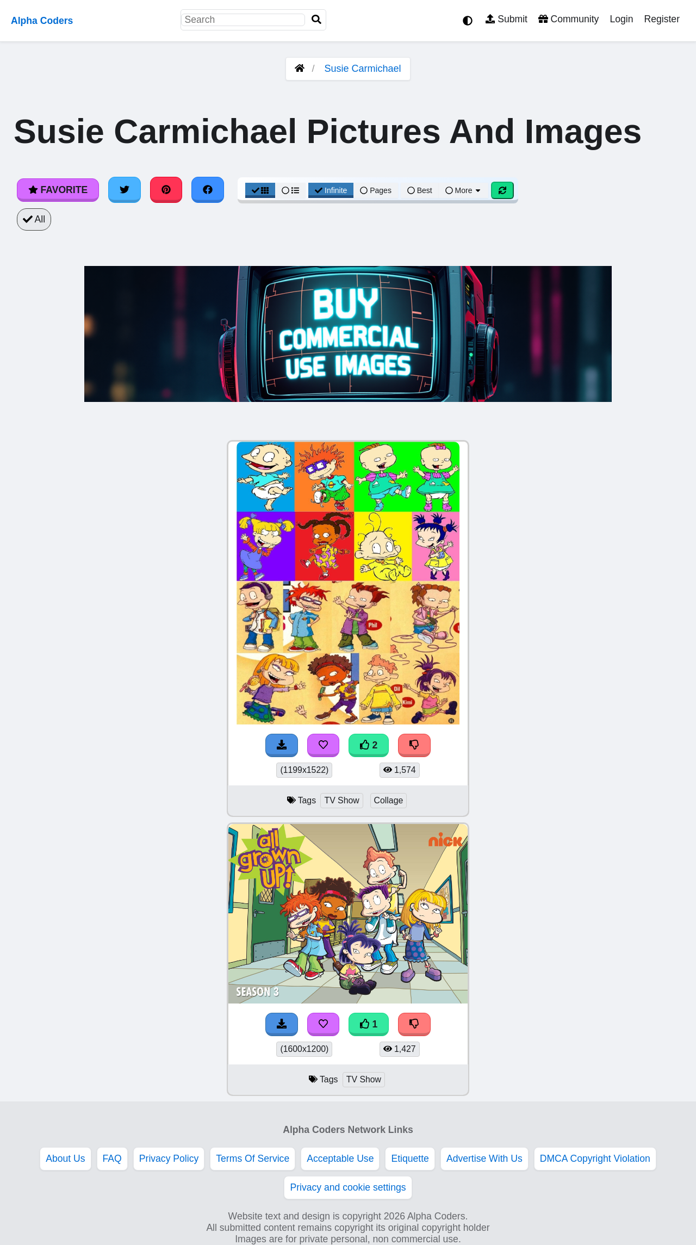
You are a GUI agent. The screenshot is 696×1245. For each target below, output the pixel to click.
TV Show (341, 800)
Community (568, 19)
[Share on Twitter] (124, 190)
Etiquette (409, 1158)
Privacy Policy (169, 1158)
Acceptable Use (340, 1158)
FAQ (112, 1158)
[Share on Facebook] (207, 190)
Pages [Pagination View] (375, 190)
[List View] (290, 190)
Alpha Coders (42, 20)
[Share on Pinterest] (166, 190)
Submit (506, 19)
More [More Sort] (463, 190)
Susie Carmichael (362, 68)
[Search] (316, 20)
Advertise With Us (484, 1158)
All (34, 219)
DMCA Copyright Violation (595, 1158)
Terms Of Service (252, 1158)
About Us (65, 1158)
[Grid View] (260, 190)
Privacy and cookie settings (348, 1187)
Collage (388, 800)
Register (662, 19)
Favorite (58, 189)
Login (621, 19)
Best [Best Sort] (419, 190)
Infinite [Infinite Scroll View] (331, 190)
